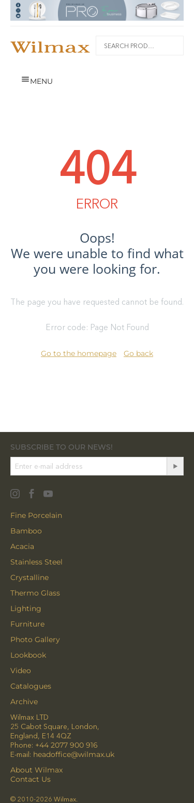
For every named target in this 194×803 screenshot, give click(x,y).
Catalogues (30, 686)
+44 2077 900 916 (66, 745)
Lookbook (28, 655)
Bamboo (26, 531)
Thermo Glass (35, 593)
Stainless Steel (36, 562)
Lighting (25, 608)
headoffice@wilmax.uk (73, 754)
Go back (138, 353)
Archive (24, 701)
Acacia (22, 546)
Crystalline (29, 577)
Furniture (27, 624)
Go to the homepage (78, 353)
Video (20, 670)
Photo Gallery (35, 639)
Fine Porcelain (36, 515)
